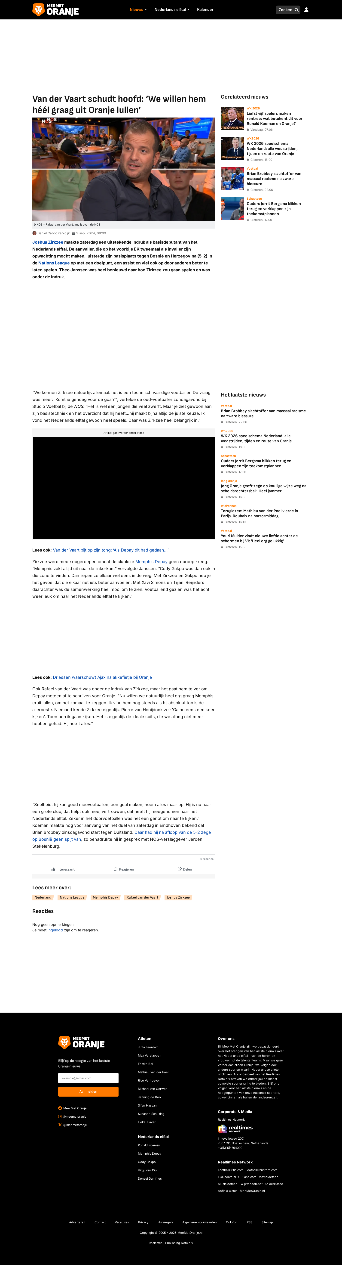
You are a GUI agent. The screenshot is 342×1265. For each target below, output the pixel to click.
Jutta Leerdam (148, 1047)
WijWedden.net (252, 1184)
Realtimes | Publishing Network (171, 1243)
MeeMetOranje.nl (252, 1191)
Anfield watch (228, 1191)
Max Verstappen (149, 1055)
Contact (100, 1222)
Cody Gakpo (147, 1162)
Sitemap (267, 1222)
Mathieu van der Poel (153, 1072)
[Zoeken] (284, 10)
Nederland (43, 897)
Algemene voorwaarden (199, 1222)
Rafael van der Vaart (142, 897)
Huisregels (165, 1222)
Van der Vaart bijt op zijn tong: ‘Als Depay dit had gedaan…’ (111, 550)
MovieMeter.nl (269, 1177)
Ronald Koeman (149, 1145)
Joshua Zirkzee (47, 242)
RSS (249, 1222)
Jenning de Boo (149, 1097)
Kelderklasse (274, 1184)
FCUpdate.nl (227, 1177)
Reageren (124, 868)
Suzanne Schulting (151, 1114)
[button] (145, 10)
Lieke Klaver (147, 1122)
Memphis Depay (151, 561)
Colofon (232, 1222)
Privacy (143, 1222)
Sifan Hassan (147, 1105)
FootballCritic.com (230, 1170)
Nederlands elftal (170, 9)
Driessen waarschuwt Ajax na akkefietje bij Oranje (102, 677)
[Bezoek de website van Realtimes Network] (235, 1129)
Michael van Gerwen (153, 1089)
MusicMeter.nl (228, 1184)
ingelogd (55, 930)
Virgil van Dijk (147, 1170)
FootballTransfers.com (261, 1170)
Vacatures (122, 1222)
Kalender (205, 9)
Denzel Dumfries (150, 1178)
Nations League (54, 262)
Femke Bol (145, 1064)
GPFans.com (247, 1177)
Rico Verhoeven (149, 1080)
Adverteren (77, 1222)
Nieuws (136, 9)
